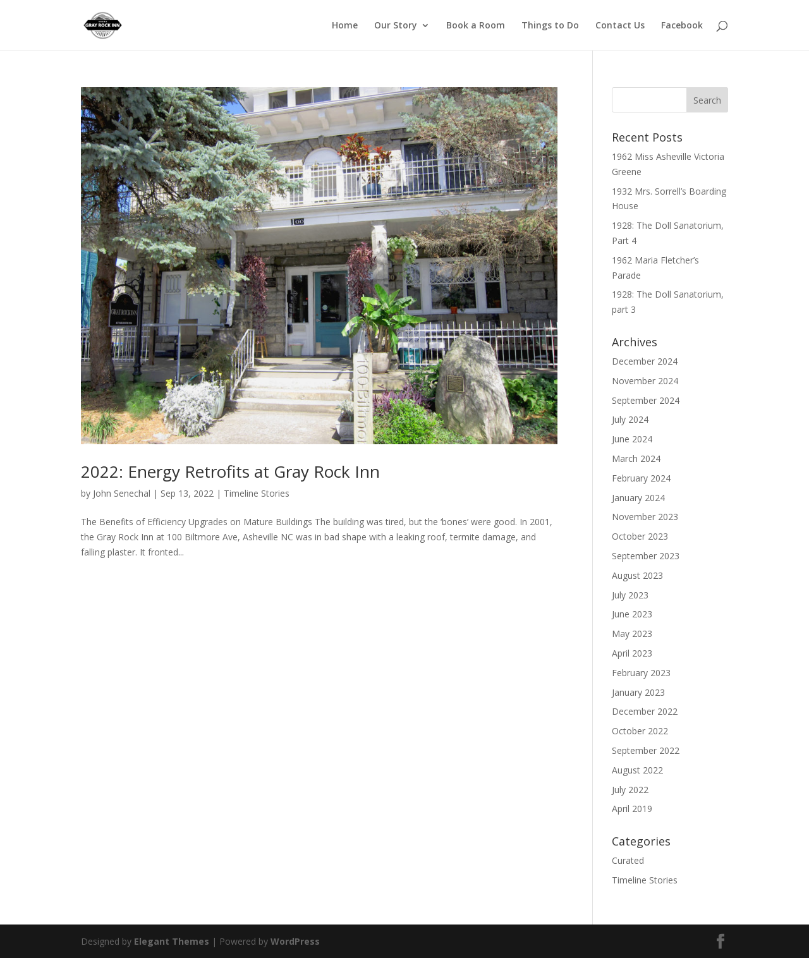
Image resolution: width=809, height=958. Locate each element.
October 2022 (640, 731)
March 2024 (636, 458)
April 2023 (632, 653)
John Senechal (121, 493)
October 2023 (640, 536)
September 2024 (645, 400)
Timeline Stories (256, 493)
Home (345, 26)
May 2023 (632, 634)
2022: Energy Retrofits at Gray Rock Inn (230, 471)
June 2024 (632, 439)
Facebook (682, 26)
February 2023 (641, 673)
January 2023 (638, 692)
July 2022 (630, 790)
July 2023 (630, 595)
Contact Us (620, 26)
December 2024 (645, 361)
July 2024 (630, 419)
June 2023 (632, 614)
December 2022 (645, 711)
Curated (628, 860)
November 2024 (645, 381)
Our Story (395, 26)
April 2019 (632, 809)
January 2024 (638, 498)
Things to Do (550, 26)
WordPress (295, 941)
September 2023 (645, 556)
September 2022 (645, 750)
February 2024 (641, 478)
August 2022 (637, 770)
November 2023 (645, 517)
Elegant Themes (171, 941)
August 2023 (637, 575)
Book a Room (475, 26)
